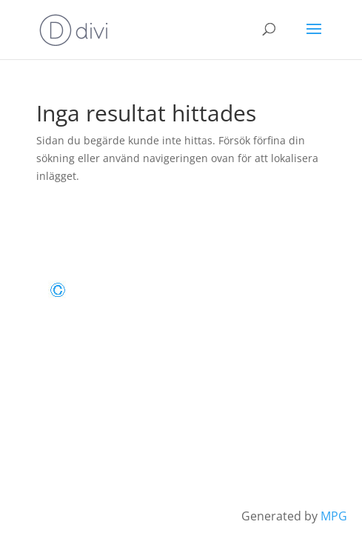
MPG (334, 516)
